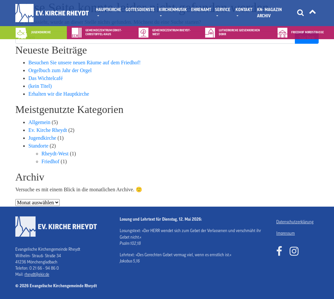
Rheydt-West (54, 153)
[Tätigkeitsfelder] (312, 13)
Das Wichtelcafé (45, 78)
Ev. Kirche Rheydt (47, 130)
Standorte (38, 146)
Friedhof (50, 161)
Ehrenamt (201, 10)
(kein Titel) (40, 86)
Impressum (285, 233)
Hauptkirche (108, 10)
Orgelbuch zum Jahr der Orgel (60, 70)
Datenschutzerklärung (294, 222)
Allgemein (39, 122)
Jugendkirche (42, 138)
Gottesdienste (140, 10)
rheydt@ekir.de (36, 274)
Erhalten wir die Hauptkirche (58, 94)
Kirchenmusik (173, 10)
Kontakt (243, 10)
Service (222, 10)
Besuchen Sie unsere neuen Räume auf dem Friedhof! (84, 62)
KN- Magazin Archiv (269, 13)
